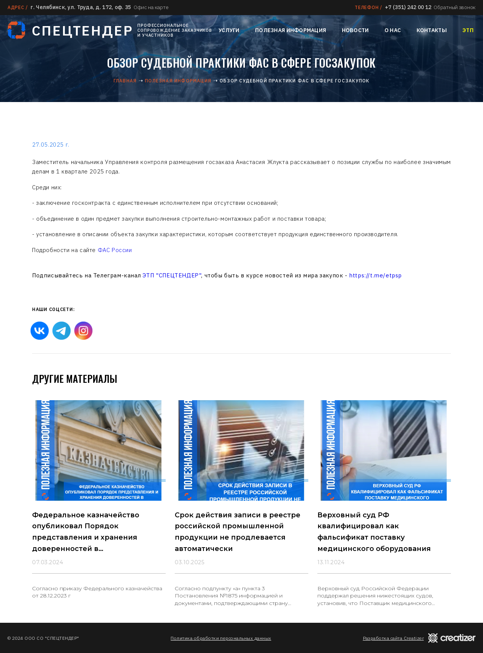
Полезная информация (290, 30)
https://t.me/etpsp (375, 275)
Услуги (229, 30)
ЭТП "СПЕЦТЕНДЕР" (172, 275)
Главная (125, 81)
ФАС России (115, 250)
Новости (355, 30)
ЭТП (468, 30)
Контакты (432, 30)
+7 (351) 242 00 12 (408, 7)
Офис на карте (151, 7)
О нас (393, 30)
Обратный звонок (454, 7)
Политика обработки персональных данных (221, 638)
